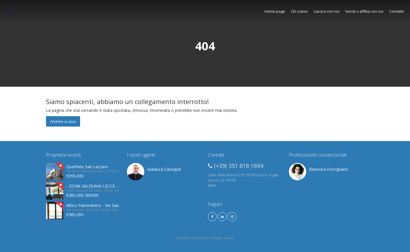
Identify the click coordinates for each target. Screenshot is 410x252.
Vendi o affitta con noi (364, 11)
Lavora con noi (326, 11)
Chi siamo (299, 11)
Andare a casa (63, 121)
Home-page (275, 11)
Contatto (396, 11)
